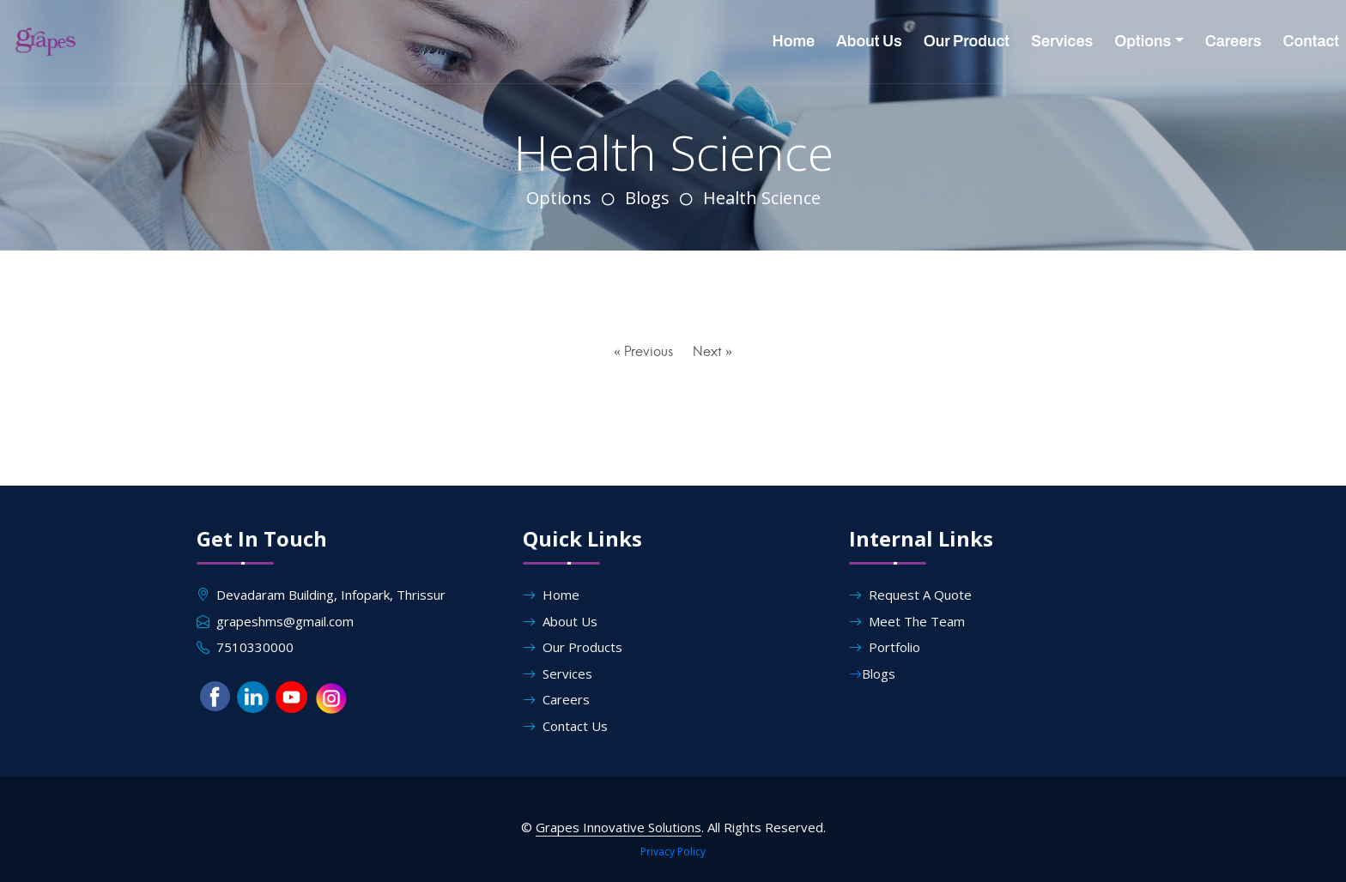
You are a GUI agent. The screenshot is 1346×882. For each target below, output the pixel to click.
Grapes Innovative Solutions (618, 827)
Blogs (647, 197)
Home (794, 41)
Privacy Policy (673, 851)
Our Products (572, 646)
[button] (215, 698)
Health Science (762, 197)
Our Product (967, 41)
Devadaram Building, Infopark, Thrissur (331, 594)
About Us (869, 41)
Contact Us (565, 725)
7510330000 (255, 646)
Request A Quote (910, 594)
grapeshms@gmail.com (285, 621)
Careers (1233, 41)
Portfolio (884, 646)
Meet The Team (907, 621)
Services (1062, 41)
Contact (1311, 41)
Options (1142, 41)
